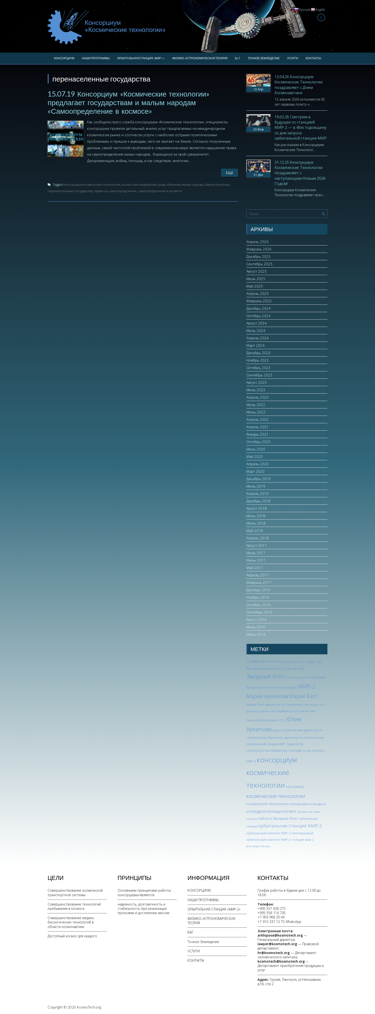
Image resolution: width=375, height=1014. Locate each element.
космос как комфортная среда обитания (151, 184)
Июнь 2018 (255, 523)
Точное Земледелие (264, 58)
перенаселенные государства (70, 191)
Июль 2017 (255, 552)
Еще (229, 172)
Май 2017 (254, 567)
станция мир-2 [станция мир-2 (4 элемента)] (302, 839)
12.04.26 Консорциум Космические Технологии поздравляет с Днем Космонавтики (298, 84)
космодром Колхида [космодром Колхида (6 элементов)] (263, 811)
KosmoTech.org (89, 1007)
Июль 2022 (255, 404)
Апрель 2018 (257, 538)
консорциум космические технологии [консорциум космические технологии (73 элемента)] (271, 772)
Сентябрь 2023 (259, 375)
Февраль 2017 (258, 582)
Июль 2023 (255, 389)
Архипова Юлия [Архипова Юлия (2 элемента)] (289, 661)
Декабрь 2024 (258, 308)
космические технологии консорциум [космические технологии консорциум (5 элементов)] (277, 803)
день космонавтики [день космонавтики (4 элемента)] (288, 730)
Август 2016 (256, 619)
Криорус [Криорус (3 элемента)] (291, 687)
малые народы (192, 184)
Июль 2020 (255, 449)
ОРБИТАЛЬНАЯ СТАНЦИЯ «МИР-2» (141, 58)
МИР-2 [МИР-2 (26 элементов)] (306, 686)
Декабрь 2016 (258, 589)
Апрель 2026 (257, 241)
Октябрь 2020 (258, 441)
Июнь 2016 (255, 634)
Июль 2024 (255, 330)
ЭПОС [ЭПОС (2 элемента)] (282, 720)
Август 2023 (256, 382)
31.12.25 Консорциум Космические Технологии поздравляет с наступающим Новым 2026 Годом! (300, 173)
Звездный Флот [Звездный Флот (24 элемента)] (265, 676)
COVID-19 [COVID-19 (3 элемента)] (272, 662)
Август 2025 (256, 271)
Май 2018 (254, 530)
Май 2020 (254, 456)
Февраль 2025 (258, 300)
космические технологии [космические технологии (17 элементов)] (275, 795)
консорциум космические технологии (92, 184)
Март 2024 (255, 345)
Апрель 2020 (257, 463)
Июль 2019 (255, 486)
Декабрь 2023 (258, 352)
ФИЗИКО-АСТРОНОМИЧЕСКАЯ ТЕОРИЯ (199, 58)
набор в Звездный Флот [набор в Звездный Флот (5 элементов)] (278, 818)
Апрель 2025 (257, 293)
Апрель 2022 (257, 419)
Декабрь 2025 (258, 256)
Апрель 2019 (257, 493)
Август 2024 (256, 323)
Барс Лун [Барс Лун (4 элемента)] (315, 661)
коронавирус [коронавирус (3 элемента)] (295, 787)
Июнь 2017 (255, 560)
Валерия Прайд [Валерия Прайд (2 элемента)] (272, 668)
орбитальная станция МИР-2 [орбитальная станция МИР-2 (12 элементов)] (290, 826)
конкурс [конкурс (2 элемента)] (306, 750)
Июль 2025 (255, 278)
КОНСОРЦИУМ (64, 58)
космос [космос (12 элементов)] (289, 811)
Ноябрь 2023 (257, 360)
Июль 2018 (255, 515)
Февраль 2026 (258, 249)
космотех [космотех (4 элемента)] (305, 811)
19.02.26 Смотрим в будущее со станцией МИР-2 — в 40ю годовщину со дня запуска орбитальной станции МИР (301, 127)
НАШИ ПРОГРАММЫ (96, 58)
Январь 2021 (257, 434)
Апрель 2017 (257, 575)
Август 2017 (256, 545)
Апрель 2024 (257, 338)
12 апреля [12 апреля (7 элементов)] (255, 661)
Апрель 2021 (257, 426)
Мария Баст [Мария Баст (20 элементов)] (303, 696)
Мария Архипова (217, 184)
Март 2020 (255, 471)
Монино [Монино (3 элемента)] (272, 720)
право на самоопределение (115, 191)
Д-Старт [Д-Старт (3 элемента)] (299, 669)
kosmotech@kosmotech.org (281, 961)
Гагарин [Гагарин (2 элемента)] (288, 668)
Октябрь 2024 (258, 315)
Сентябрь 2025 (259, 263)
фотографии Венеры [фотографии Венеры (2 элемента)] (258, 846)
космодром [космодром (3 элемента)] (317, 804)
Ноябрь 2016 (257, 597)
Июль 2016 (255, 626)
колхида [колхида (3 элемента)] (295, 750)
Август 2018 (256, 508)
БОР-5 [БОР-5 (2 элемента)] (303, 661)
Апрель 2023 (257, 397)
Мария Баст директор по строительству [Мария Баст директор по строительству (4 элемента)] (277, 704)
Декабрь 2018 (258, 501)
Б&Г (237, 58)
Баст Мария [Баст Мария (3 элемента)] (254, 669)
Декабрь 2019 (258, 478)
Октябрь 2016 (258, 604)
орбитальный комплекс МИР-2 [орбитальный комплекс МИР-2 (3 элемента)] (268, 833)
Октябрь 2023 (258, 367)
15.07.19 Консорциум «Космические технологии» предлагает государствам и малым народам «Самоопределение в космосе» (129, 102)
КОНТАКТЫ (313, 58)
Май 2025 (254, 286)
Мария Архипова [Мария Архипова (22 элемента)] (267, 696)
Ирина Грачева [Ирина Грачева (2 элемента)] (295, 677)
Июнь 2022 (255, 412)
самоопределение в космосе (160, 191)
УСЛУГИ (292, 58)
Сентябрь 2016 (259, 612)
